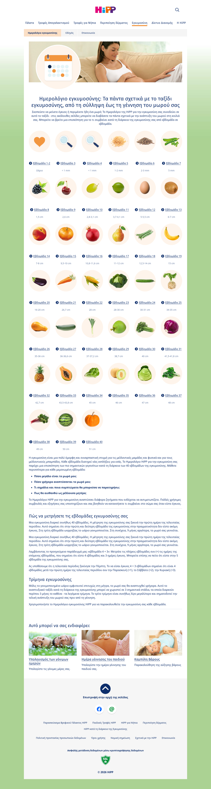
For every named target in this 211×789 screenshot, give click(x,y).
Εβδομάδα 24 (147, 302)
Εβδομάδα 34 (94, 395)
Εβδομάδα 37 (173, 395)
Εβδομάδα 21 (68, 302)
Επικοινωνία (88, 32)
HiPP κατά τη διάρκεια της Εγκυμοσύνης (105, 729)
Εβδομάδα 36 (147, 395)
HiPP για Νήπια (129, 722)
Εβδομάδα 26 (41, 349)
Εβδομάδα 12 (147, 210)
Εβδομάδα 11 (120, 210)
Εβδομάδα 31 (173, 349)
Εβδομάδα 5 (120, 163)
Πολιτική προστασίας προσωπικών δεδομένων (61, 737)
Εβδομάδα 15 (68, 256)
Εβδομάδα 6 (147, 163)
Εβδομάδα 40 (94, 442)
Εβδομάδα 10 (94, 210)
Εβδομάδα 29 (120, 349)
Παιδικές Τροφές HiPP (104, 722)
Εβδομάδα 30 (147, 349)
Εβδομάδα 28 (94, 349)
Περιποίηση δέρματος (154, 722)
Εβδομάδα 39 (68, 442)
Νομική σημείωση (120, 737)
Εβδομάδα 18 (147, 256)
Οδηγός (69, 32)
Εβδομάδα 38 (41, 442)
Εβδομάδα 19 (173, 256)
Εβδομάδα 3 (67, 163)
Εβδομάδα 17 (120, 256)
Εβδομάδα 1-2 (41, 163)
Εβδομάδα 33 (68, 395)
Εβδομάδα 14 (41, 256)
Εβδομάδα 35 (120, 395)
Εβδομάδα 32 (41, 395)
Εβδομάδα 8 (41, 210)
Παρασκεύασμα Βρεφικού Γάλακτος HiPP (65, 722)
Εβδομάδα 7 (173, 163)
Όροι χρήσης (98, 737)
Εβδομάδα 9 (67, 210)
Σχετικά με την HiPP (146, 737)
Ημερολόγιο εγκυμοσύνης (42, 32)
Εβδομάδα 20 (41, 302)
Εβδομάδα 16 (94, 256)
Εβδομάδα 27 (68, 349)
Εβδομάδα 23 (120, 302)
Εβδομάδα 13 (173, 210)
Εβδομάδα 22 (94, 302)
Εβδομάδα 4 (94, 163)
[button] (177, 10)
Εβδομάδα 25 (173, 302)
